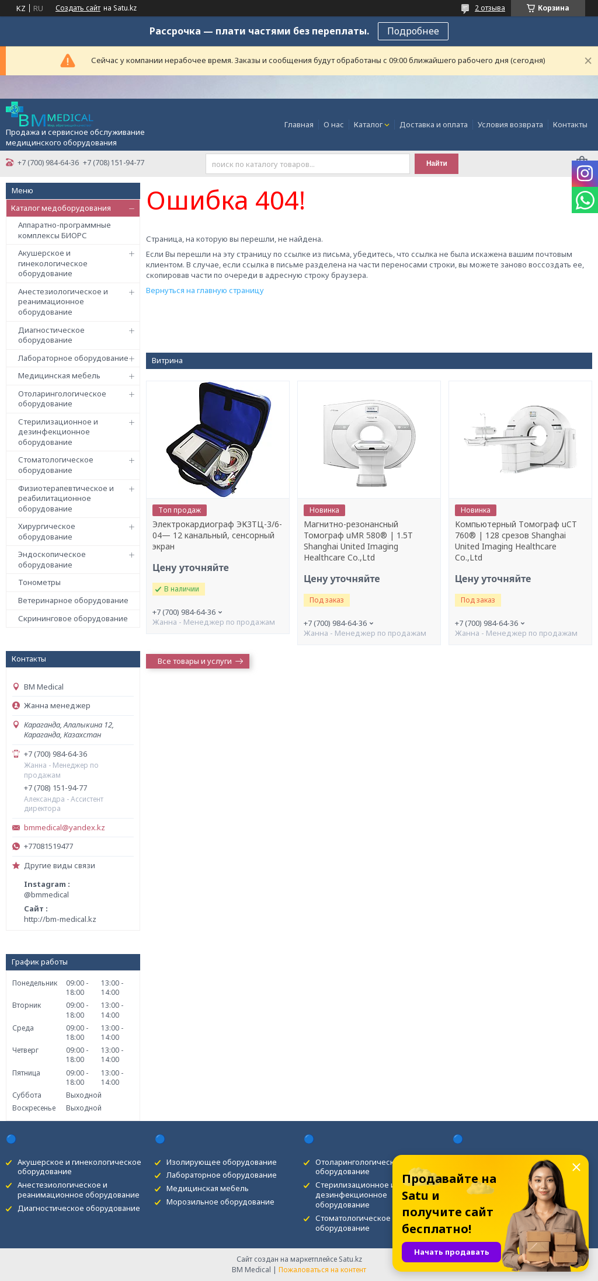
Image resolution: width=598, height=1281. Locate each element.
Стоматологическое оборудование (55, 464)
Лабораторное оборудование (73, 358)
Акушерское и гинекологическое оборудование (53, 263)
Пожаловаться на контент (322, 1270)
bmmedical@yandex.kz (64, 828)
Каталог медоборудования (61, 208)
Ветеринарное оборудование (73, 600)
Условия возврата (510, 124)
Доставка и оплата (433, 124)
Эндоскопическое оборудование (52, 559)
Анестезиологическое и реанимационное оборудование (63, 301)
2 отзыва (490, 8)
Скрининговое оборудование (73, 618)
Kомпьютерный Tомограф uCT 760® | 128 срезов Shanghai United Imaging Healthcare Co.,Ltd (516, 541)
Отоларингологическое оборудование (62, 398)
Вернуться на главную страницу (205, 290)
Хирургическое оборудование (46, 531)
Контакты (570, 124)
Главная (299, 124)
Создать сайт (77, 8)
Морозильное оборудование (220, 1201)
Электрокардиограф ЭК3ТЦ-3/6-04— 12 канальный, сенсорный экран (217, 535)
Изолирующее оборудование (221, 1162)
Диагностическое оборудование (51, 335)
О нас (334, 124)
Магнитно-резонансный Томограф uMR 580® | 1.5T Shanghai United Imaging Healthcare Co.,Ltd (358, 541)
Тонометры (39, 582)
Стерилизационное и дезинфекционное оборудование (58, 431)
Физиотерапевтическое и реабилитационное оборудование (66, 498)
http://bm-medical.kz (60, 919)
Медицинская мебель (59, 375)
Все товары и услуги (195, 661)
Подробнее (413, 31)
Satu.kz (350, 1259)
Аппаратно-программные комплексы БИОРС (64, 230)
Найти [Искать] (436, 163)
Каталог (368, 124)
